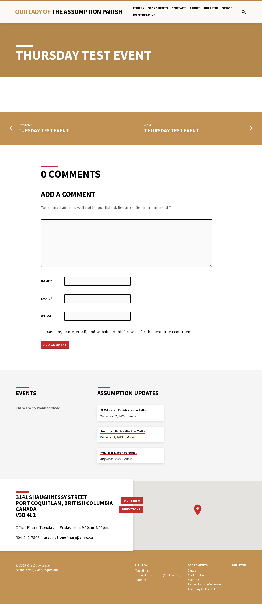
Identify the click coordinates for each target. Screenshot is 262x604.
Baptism (193, 571)
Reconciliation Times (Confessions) (157, 575)
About (195, 8)
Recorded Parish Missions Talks (122, 431)
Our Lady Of (68, 11)
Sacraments (158, 8)
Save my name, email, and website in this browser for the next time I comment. (120, 331)
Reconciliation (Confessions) (206, 584)
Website (48, 316)
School (228, 8)
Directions (131, 509)
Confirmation (196, 575)
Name (46, 281)
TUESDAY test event (43, 130)
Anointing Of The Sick (202, 589)
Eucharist (194, 580)
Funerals (140, 580)
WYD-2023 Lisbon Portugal (118, 452)
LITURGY (141, 565)
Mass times (142, 571)
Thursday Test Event (171, 130)
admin (132, 416)
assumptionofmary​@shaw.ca (68, 537)
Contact (179, 8)
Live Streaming (144, 15)
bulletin (211, 8)
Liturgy (138, 8)
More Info (131, 500)
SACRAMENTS (198, 565)
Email (47, 299)
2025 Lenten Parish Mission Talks (123, 410)
